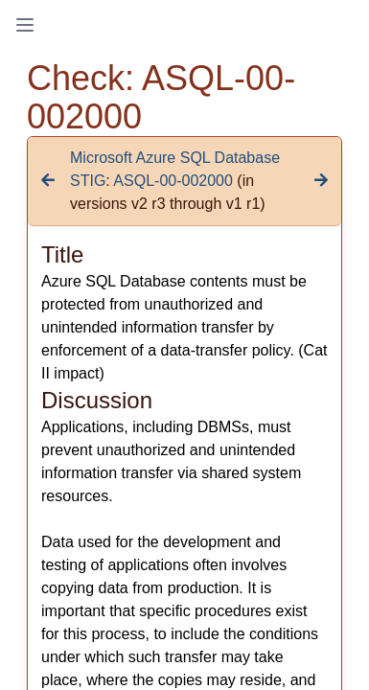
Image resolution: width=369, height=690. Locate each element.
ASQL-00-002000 (173, 180)
